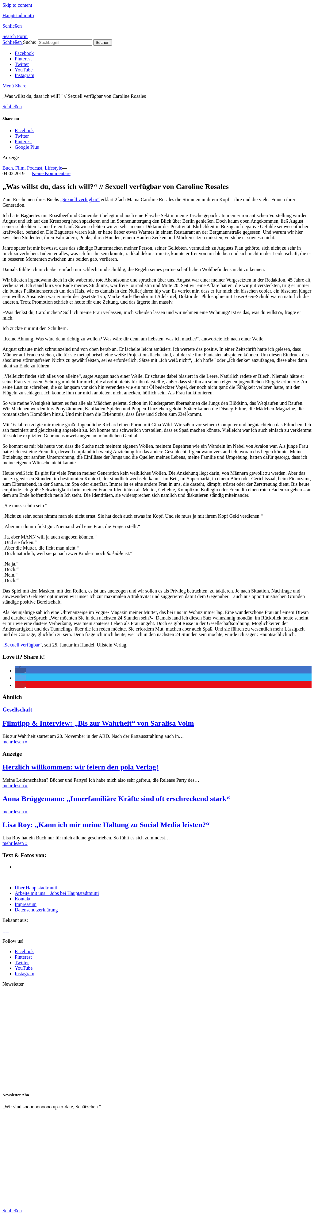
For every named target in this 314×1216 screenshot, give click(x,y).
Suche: (29, 42)
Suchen (102, 42)
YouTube (24, 69)
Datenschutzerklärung (36, 909)
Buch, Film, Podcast (22, 168)
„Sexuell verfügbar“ (79, 199)
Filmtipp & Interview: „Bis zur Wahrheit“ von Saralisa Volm (98, 723)
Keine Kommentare (51, 173)
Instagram (24, 75)
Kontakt (23, 898)
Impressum (25, 904)
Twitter (22, 64)
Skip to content (17, 5)
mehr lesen (15, 741)
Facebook (24, 53)
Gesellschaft (17, 709)
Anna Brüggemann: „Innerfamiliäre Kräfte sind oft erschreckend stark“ (116, 799)
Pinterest (23, 58)
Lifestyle (53, 168)
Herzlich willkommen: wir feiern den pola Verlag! (80, 767)
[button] (20, 670)
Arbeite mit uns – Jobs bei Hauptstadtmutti (57, 893)
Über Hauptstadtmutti (36, 887)
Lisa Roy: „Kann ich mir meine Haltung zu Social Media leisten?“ (106, 825)
